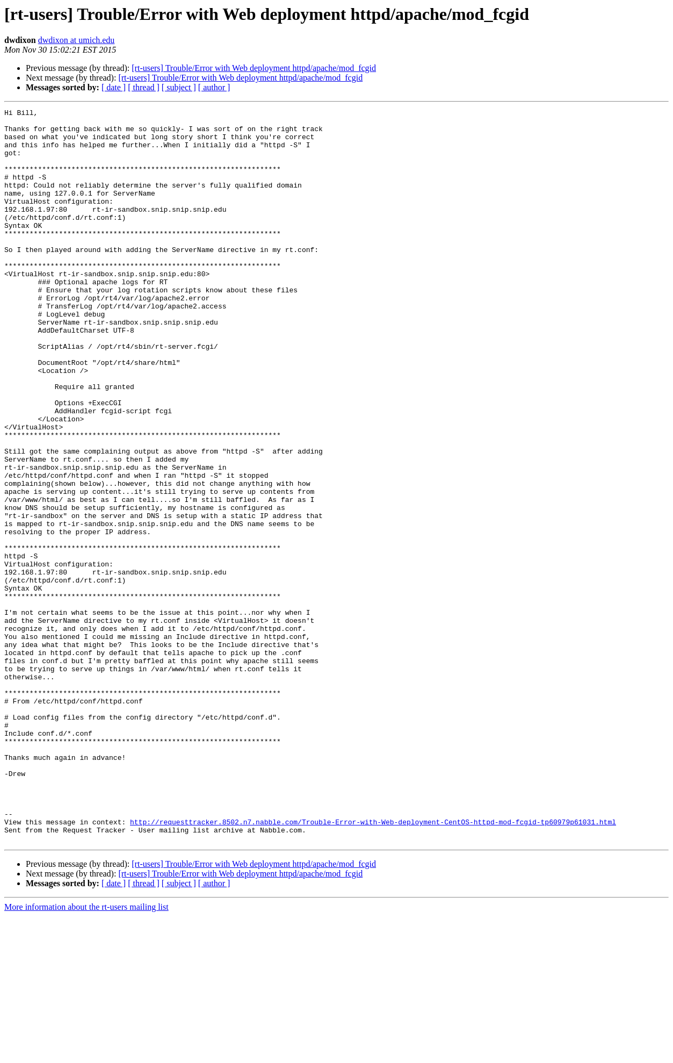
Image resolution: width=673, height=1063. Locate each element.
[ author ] (214, 87)
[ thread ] (144, 87)
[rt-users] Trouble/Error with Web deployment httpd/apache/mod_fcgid (254, 68)
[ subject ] (179, 87)
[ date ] (114, 87)
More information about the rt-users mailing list (86, 1053)
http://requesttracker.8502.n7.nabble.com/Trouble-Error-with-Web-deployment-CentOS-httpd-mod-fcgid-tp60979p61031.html (373, 965)
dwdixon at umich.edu (76, 40)
